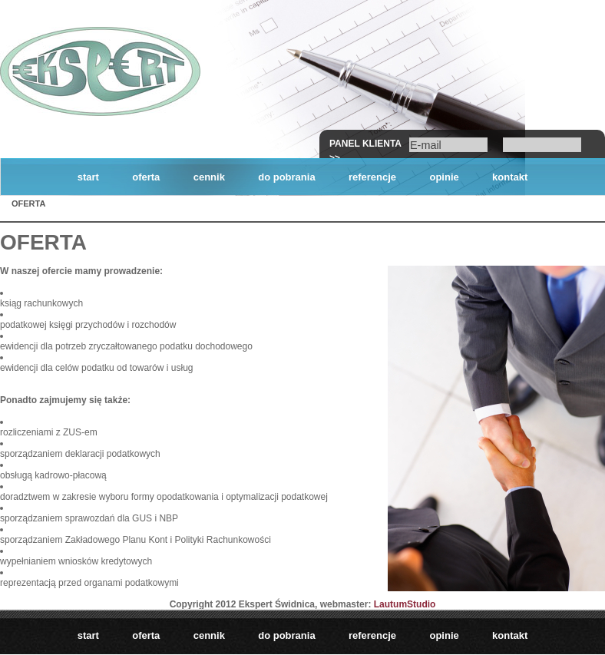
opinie (443, 177)
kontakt (509, 177)
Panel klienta (365, 143)
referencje (372, 177)
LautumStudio (405, 604)
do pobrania (286, 177)
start (88, 177)
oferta (146, 177)
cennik (209, 177)
